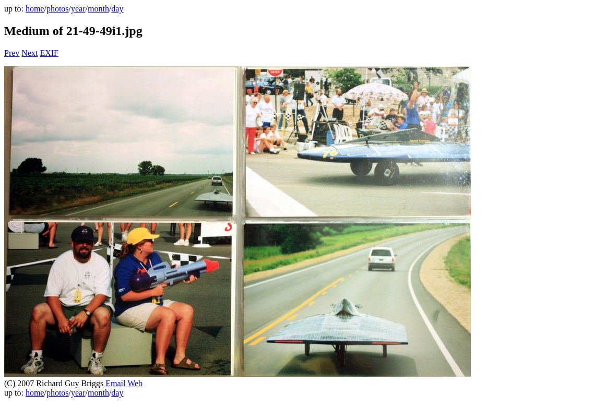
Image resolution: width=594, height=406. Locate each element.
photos (57, 8)
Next (29, 53)
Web (134, 383)
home (35, 8)
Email (115, 383)
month (98, 8)
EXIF (49, 53)
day (117, 8)
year (78, 8)
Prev (11, 53)
